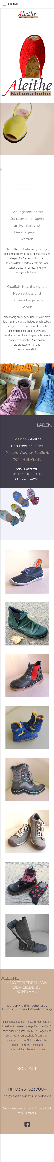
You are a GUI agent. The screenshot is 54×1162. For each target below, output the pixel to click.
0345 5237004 (31, 1089)
